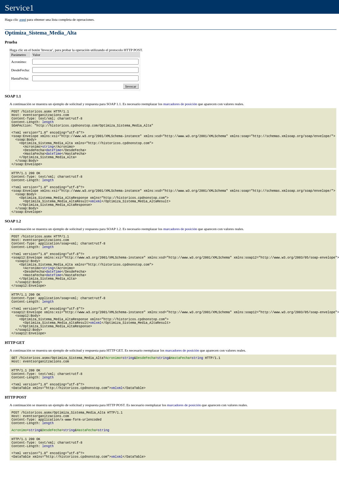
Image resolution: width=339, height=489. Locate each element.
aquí (22, 19)
